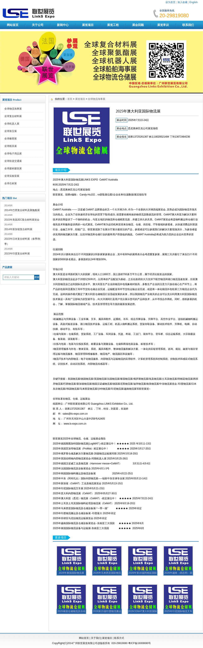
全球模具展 (10, 146)
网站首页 (12, 25)
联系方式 (119, 638)
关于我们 (96, 638)
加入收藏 (182, 2)
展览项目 (88, 25)
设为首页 (170, 2)
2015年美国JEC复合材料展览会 (21, 219)
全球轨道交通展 (13, 161)
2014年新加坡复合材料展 (18, 229)
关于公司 (38, 25)
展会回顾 (138, 25)
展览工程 (113, 25)
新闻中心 (63, 25)
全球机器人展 (11, 123)
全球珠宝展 (10, 131)
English (194, 2)
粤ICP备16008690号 (139, 643)
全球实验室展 (11, 176)
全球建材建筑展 (13, 168)
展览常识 (163, 25)
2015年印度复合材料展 (17, 253)
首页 (69, 99)
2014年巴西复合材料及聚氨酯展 (22, 210)
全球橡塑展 (10, 138)
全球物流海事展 (13, 108)
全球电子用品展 (13, 153)
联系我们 (188, 25)
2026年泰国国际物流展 (71, 572)
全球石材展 (10, 183)
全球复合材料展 (13, 116)
